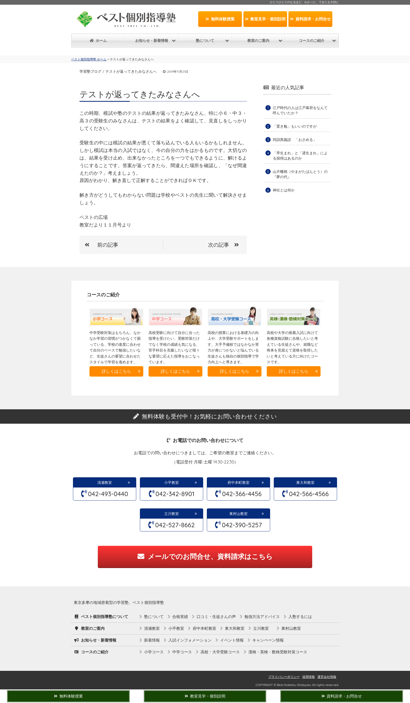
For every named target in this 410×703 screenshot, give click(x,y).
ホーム (98, 40)
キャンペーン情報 (268, 640)
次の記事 (226, 244)
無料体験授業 (220, 18)
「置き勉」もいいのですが (295, 126)
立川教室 (173, 513)
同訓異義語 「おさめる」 (295, 139)
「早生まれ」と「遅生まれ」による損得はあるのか (300, 156)
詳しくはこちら (116, 371)
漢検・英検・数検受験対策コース (277, 651)
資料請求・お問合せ (310, 18)
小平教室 (171, 482)
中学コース (182, 651)
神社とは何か (284, 190)
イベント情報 (232, 640)
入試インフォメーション (190, 640)
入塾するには (300, 616)
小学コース (154, 651)
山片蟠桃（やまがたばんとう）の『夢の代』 (300, 174)
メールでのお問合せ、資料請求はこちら (205, 556)
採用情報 (308, 677)
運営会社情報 (326, 677)
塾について (154, 616)
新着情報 (152, 640)
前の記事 (98, 244)
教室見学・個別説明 (265, 18)
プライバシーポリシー (284, 677)
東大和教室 (305, 482)
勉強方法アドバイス (262, 616)
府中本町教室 (238, 482)
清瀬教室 (104, 482)
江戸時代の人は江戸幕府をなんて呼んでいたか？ (300, 110)
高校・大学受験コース (220, 651)
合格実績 (180, 616)
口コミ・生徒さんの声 (216, 616)
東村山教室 (238, 513)
